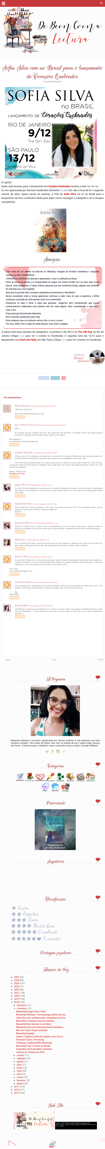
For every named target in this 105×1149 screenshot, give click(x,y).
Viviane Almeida (23, 452)
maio (19, 1071)
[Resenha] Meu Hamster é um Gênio (33, 1024)
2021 (17, 992)
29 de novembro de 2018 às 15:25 (45, 504)
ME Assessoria (23, 405)
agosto (20, 1061)
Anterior (8, 659)
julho (19, 1064)
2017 (17, 1086)
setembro (22, 1058)
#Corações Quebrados (10, 373)
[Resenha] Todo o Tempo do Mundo (33, 1046)
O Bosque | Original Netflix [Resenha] (34, 1043)
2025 (17, 980)
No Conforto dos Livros (28, 424)
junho (20, 1068)
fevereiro (21, 1080)
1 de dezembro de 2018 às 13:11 (37, 540)
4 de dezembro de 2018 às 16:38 (40, 557)
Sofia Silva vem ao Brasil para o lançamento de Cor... (41, 1018)
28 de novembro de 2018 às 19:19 (54, 425)
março (20, 1077)
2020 (17, 996)
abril (19, 1074)
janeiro (20, 1083)
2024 (17, 983)
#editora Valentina (26, 373)
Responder (20, 417)
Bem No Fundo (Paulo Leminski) (32, 1030)
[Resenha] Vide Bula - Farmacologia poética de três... (41, 1014)
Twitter (55, 378)
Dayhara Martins (24, 522)
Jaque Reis (20, 484)
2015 (17, 1093)
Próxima (100, 659)
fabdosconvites (23, 503)
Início (54, 659)
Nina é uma (21, 556)
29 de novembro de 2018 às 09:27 (45, 453)
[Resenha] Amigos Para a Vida (31, 1011)
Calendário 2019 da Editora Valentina (34, 1049)
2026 (17, 977)
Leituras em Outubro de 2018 (30, 1052)
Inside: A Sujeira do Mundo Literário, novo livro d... (40, 1036)
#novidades (39, 373)
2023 (17, 986)
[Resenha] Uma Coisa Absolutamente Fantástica (39, 1027)
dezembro (22, 1005)
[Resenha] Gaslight (25, 1033)
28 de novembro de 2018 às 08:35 (44, 406)
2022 (17, 989)
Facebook (44, 378)
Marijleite (20, 539)
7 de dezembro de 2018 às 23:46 (45, 582)
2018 (17, 1002)
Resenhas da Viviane (17, 474)
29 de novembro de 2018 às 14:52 (39, 485)
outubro (21, 1055)
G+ (63, 378)
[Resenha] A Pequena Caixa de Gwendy (35, 1021)
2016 (17, 1089)
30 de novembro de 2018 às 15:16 (46, 523)
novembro (22, 1008)
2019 (17, 999)
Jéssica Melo (21, 605)
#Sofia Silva (50, 373)
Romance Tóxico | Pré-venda (30, 1039)
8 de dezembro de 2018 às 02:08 (40, 606)
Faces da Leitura (24, 582)
